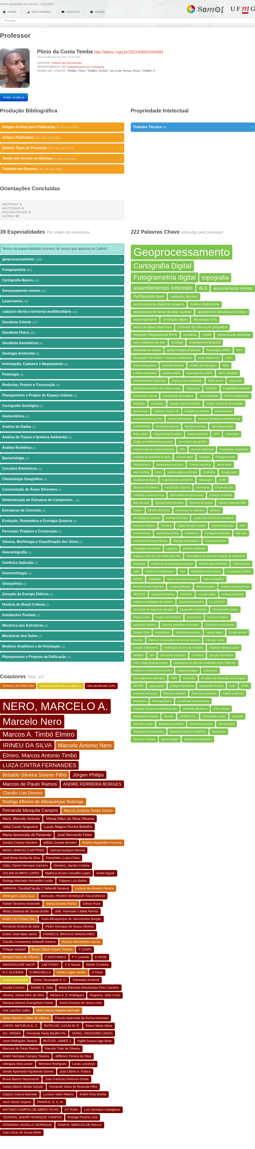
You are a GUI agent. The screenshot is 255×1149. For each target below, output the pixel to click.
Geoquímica (62, 584)
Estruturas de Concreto (62, 510)
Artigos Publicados (62, 137)
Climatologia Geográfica (62, 479)
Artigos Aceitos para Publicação (62, 127)
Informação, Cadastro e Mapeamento (62, 364)
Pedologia (62, 374)
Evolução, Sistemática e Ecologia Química (62, 521)
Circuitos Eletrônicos (62, 469)
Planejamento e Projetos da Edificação (62, 657)
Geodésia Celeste (62, 322)
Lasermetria (62, 301)
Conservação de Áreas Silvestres (62, 489)
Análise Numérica (62, 448)
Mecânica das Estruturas (62, 625)
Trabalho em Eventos (62, 169)
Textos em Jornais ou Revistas (62, 158)
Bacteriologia (62, 458)
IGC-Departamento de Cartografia (83, 66)
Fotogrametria (62, 270)
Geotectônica (62, 416)
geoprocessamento (62, 259)
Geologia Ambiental (62, 353)
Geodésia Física (62, 333)
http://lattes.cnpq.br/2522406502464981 (128, 52)
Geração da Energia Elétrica (62, 594)
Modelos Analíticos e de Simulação (62, 646)
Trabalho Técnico (193, 127)
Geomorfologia (62, 573)
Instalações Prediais (62, 615)
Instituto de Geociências (66, 63)
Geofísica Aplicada (62, 563)
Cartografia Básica (62, 280)
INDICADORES (39, 12)
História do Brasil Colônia (62, 605)
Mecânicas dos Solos (62, 636)
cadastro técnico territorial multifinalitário (62, 312)
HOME (9, 12)
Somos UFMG (205, 8)
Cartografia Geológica (62, 406)
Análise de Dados (62, 427)
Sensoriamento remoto (62, 291)
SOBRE (97, 12)
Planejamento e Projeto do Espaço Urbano (62, 395)
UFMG (243, 10)
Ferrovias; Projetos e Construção (62, 531)
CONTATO (70, 12)
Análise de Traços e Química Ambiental (62, 437)
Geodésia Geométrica (62, 343)
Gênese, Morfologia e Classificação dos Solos (62, 542)
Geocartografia (62, 552)
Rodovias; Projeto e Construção (62, 385)
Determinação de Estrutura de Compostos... (62, 500)
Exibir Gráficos (14, 97)
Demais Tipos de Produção (62, 148)
